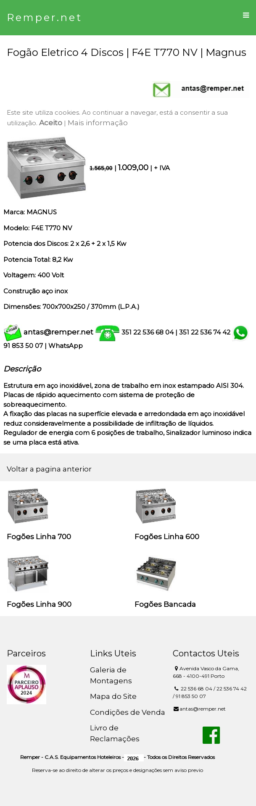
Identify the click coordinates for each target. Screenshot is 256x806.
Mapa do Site (113, 696)
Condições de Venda (127, 712)
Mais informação (98, 123)
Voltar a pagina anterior (49, 469)
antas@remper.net (58, 332)
